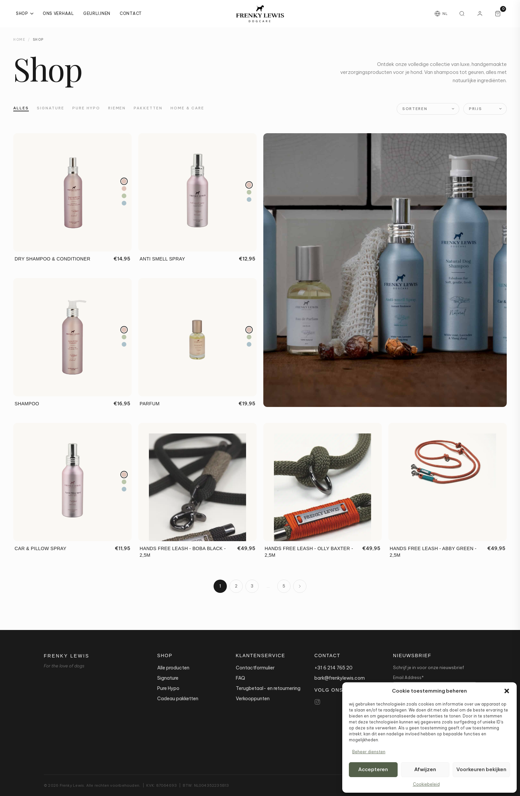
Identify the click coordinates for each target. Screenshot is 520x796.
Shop (24, 13)
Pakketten (148, 108)
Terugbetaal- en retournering (268, 688)
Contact (131, 13)
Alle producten (173, 668)
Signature (50, 108)
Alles (21, 108)
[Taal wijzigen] (441, 13)
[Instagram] (317, 702)
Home (19, 39)
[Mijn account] (480, 13)
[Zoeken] (462, 13)
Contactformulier (255, 668)
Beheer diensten (368, 751)
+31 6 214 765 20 (333, 668)
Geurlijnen (96, 13)
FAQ (240, 678)
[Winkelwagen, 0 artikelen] (497, 13)
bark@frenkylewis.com (339, 678)
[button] (506, 691)
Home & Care (187, 108)
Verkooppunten (253, 699)
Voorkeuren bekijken (481, 769)
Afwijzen (425, 769)
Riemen (117, 108)
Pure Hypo (86, 108)
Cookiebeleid (426, 784)
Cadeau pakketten (177, 699)
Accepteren (373, 769)
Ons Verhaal (58, 13)
